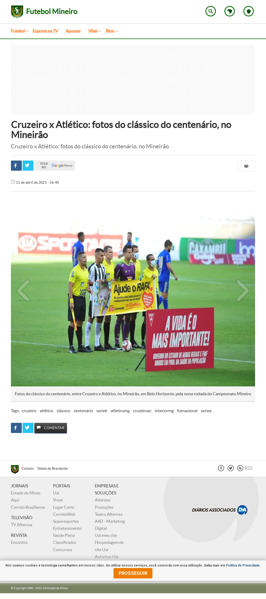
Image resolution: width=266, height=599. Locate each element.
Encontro (19, 542)
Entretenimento (67, 528)
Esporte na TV (45, 31)
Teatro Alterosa (108, 514)
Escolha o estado (229, 11)
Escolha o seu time (248, 11)
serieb (101, 410)
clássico (63, 410)
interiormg (164, 410)
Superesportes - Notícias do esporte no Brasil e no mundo (17, 12)
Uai (56, 492)
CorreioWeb (64, 514)
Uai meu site (106, 535)
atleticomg (120, 410)
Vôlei (92, 31)
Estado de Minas (26, 492)
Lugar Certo (63, 507)
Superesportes (66, 521)
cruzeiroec (142, 410)
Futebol (18, 31)
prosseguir (133, 573)
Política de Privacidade (243, 565)
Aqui (15, 500)
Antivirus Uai (106, 556)
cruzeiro (29, 410)
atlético (46, 410)
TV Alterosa (21, 524)
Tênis (109, 31)
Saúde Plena (64, 535)
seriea (206, 410)
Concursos (62, 549)
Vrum (58, 500)
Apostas (73, 31)
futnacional (187, 410)
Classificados (64, 542)
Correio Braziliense (28, 507)
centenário (83, 410)
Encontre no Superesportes (210, 11)
